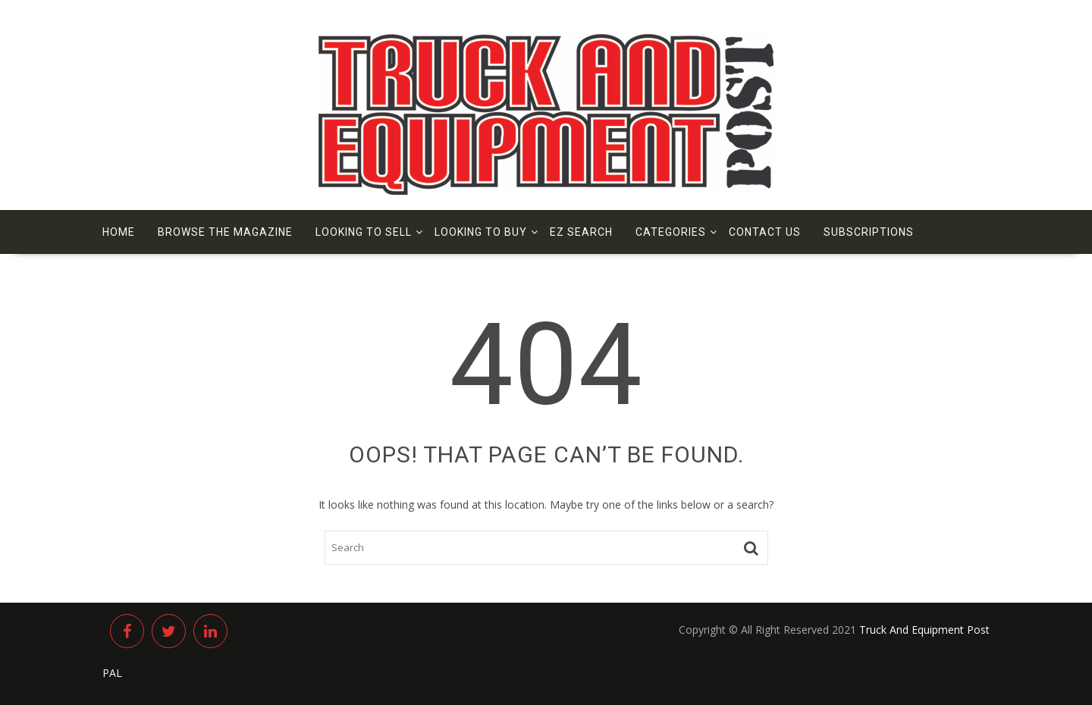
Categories (670, 232)
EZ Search (581, 232)
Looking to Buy (481, 232)
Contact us (765, 232)
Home (118, 232)
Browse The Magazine (225, 232)
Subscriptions (869, 232)
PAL (112, 673)
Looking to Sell (363, 232)
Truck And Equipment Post (924, 629)
